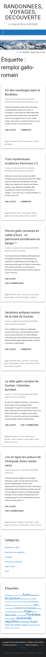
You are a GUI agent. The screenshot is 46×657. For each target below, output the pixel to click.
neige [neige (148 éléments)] (28, 611)
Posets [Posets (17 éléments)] (23, 615)
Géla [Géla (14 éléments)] (28, 605)
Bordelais (12, 141)
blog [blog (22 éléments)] (34, 599)
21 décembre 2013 (19, 168)
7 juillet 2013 (16, 321)
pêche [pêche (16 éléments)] (7, 619)
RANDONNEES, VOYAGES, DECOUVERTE (23, 12)
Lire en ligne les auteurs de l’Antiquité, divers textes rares (23, 461)
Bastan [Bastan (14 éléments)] (29, 599)
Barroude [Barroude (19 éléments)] (23, 599)
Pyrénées (14, 525)
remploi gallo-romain (30, 141)
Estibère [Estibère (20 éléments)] (35, 602)
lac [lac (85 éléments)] (36, 604)
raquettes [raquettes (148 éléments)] (12, 621)
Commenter (26, 130)
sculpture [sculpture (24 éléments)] (24, 625)
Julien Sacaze (16, 439)
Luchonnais (34, 294)
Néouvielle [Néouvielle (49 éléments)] (10, 615)
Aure (19, 213)
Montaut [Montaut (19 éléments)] (20, 612)
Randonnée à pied (12, 547)
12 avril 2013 (16, 394)
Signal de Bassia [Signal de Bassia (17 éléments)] (34, 625)
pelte (6, 363)
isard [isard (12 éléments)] (32, 605)
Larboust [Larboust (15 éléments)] (11, 608)
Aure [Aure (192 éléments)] (26, 595)
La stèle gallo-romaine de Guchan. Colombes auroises (21, 385)
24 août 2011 (17, 470)
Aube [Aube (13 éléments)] (20, 595)
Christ (19, 141)
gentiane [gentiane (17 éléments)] (8, 605)
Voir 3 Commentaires (14, 511)
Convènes (25, 294)
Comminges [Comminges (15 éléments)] (22, 602)
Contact (39, 653)
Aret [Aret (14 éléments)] (12, 595)
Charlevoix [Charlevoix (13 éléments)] (14, 602)
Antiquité (12, 213)
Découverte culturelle (25, 102)
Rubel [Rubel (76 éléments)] (34, 621)
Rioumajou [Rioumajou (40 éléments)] (24, 622)
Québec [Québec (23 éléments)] (13, 619)
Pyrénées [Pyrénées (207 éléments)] (33, 615)
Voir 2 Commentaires (14, 283)
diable (34, 213)
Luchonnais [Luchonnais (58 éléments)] (29, 608)
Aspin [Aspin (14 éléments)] (17, 595)
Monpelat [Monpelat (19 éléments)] (13, 612)
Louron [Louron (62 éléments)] (19, 608)
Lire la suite (10, 130)
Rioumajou (25, 297)
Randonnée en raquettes (15, 552)
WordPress (21, 645)
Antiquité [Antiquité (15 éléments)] (8, 595)
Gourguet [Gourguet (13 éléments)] (14, 605)
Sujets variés (10, 566)
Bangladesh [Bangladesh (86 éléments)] (12, 598)
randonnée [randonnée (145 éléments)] (24, 618)
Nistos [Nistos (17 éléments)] (34, 612)
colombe (25, 361)
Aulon (28, 436)
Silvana (15, 442)
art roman (21, 436)
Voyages (8, 557)
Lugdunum (8, 216)
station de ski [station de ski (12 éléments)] (9, 628)
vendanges (8, 144)
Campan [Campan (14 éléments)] (8, 602)
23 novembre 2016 (19, 99)
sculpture (33, 216)
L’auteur (7, 653)
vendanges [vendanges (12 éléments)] (16, 628)
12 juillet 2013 (17, 248)
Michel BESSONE (32, 248)
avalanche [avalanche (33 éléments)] (35, 595)
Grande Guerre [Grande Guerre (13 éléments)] (22, 605)
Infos (36, 102)
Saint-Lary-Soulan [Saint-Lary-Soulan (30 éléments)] (12, 625)
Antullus (20, 522)
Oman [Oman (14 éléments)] (18, 615)
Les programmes (18, 653)
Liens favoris (30, 653)
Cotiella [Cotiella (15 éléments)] (29, 602)
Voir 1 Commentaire (29, 425)
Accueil (19, 52)
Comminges (26, 213)
